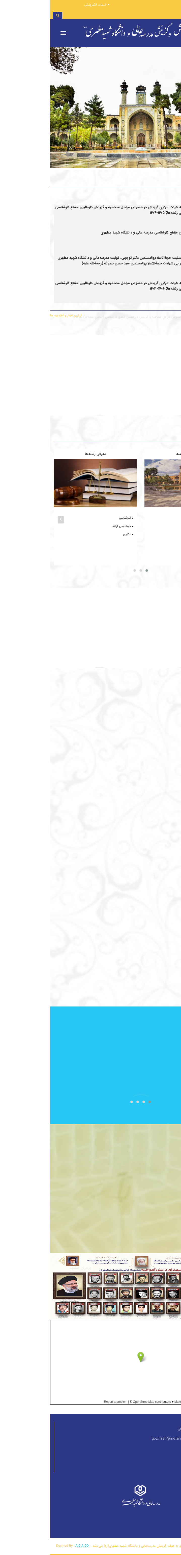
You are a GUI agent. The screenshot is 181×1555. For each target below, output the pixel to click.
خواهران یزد (164, 550)
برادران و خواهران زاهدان (155, 558)
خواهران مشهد (162, 542)
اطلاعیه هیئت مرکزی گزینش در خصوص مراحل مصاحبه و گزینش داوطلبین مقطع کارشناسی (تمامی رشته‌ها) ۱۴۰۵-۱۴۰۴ (72, 291)
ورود (171, 4)
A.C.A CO (32, 1545)
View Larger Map (169, 1411)
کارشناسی (76, 517)
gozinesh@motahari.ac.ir (122, 1438)
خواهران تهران (162, 526)
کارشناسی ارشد (72, 526)
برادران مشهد (163, 534)
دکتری (78, 534)
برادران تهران (164, 517)
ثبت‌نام (156, 4)
